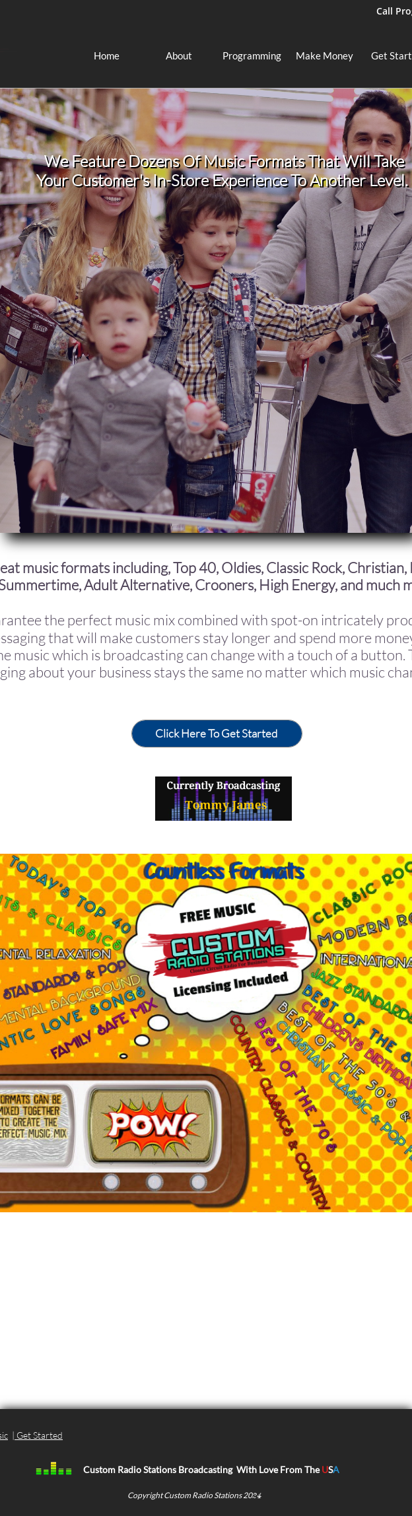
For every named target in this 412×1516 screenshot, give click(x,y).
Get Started (40, 1435)
